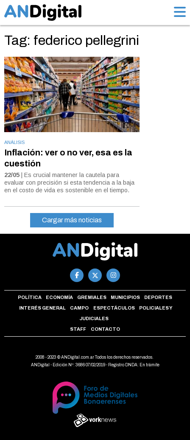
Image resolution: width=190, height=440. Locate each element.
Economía (59, 297)
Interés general (42, 307)
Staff (78, 329)
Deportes (158, 297)
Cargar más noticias (72, 220)
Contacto (105, 329)
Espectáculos (114, 307)
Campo (79, 307)
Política (30, 297)
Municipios (125, 297)
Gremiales (91, 297)
